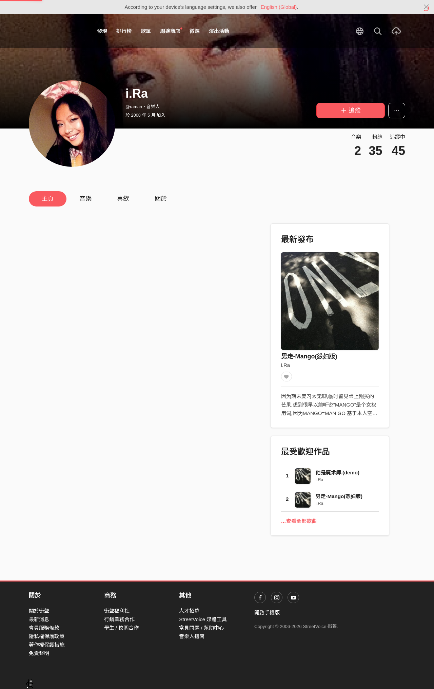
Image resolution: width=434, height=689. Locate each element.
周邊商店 (171, 30)
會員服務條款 (44, 628)
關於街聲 (39, 611)
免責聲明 (39, 653)
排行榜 (124, 31)
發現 (102, 31)
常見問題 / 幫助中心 (201, 628)
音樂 (85, 198)
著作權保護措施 (46, 645)
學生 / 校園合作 (121, 628)
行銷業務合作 (119, 619)
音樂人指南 (191, 636)
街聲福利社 (117, 611)
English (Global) (279, 7)
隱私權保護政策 (46, 636)
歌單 (146, 31)
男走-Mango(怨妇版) (309, 356)
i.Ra (285, 365)
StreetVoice (57, 31)
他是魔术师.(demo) (337, 474)
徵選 (195, 31)
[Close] (426, 7)
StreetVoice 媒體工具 (203, 619)
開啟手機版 (267, 612)
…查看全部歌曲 (299, 523)
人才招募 (189, 611)
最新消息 (39, 619)
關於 (161, 198)
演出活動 (219, 31)
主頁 (48, 198)
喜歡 (123, 198)
